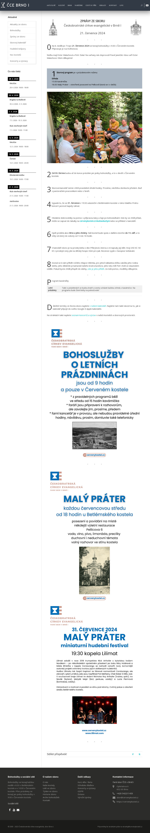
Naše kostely (49, 785)
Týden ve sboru (50, 791)
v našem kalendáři (98, 306)
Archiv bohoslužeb (51, 797)
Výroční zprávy (84, 797)
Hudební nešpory (18, 48)
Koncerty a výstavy (19, 61)
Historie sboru (49, 794)
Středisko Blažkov (86, 785)
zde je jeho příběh (96, 269)
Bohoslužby (15, 30)
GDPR (80, 791)
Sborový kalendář (18, 42)
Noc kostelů (15, 54)
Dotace (81, 794)
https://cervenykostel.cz (128, 801)
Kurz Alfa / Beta (85, 782)
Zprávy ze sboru (17, 36)
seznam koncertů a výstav (84, 315)
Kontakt (46, 800)
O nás (45, 782)
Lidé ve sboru (49, 788)
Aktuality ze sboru (18, 24)
